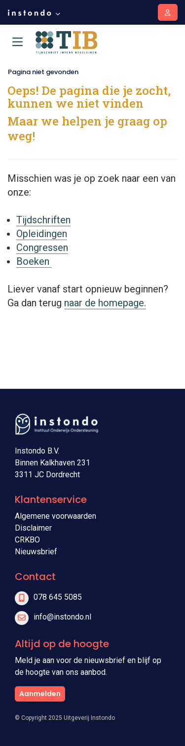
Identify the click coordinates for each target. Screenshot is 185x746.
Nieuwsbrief (36, 551)
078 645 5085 (58, 597)
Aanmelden (40, 694)
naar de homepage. (105, 303)
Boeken (34, 261)
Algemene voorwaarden (55, 516)
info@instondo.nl (62, 617)
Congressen (42, 247)
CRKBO (27, 539)
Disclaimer (33, 528)
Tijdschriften (43, 220)
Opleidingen (41, 234)
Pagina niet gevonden (43, 72)
